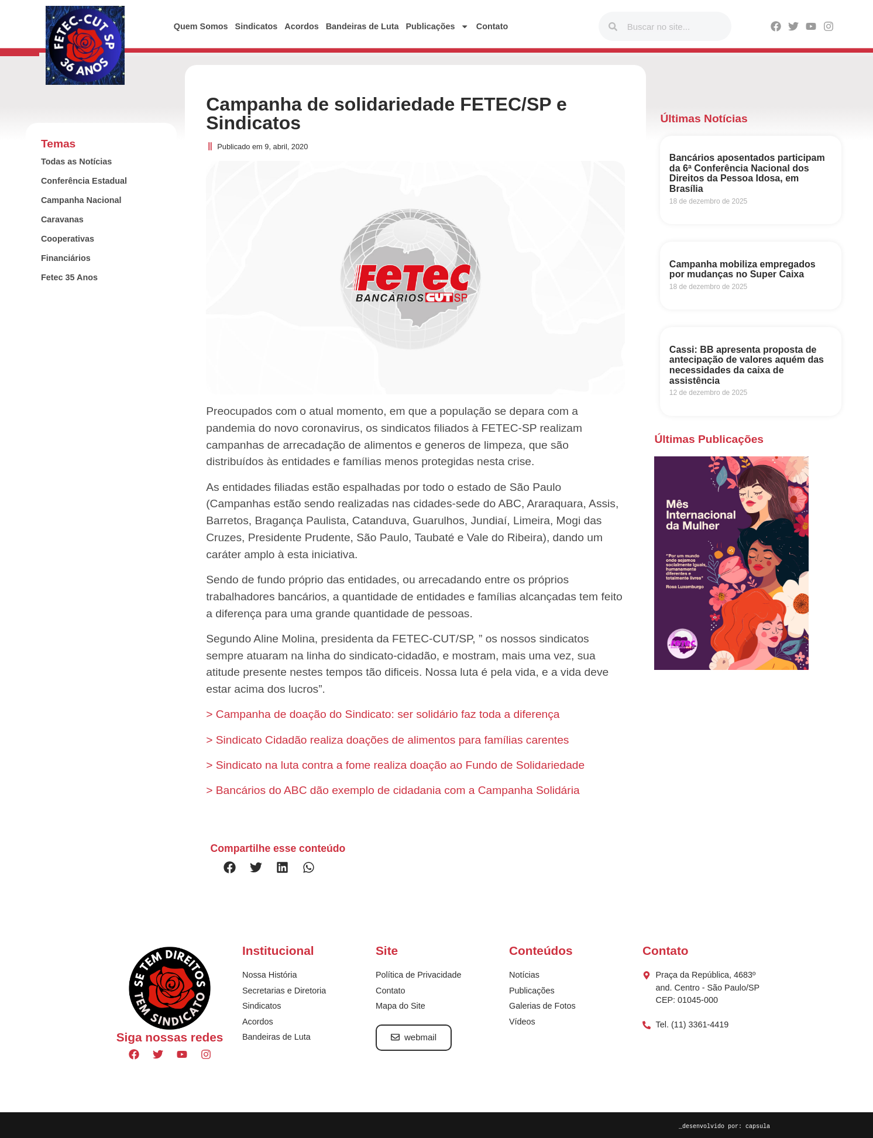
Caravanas (62, 219)
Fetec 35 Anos (69, 277)
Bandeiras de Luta (362, 26)
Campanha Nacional (81, 200)
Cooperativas (67, 238)
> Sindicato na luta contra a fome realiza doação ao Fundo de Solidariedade (395, 765)
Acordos (301, 26)
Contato (492, 26)
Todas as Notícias (76, 161)
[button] (229, 867)
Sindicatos (256, 26)
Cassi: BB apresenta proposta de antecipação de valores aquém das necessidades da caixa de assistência (746, 365)
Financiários (66, 258)
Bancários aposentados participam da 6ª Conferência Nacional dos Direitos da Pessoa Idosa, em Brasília (747, 173)
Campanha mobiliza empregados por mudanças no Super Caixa (742, 269)
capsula (757, 1126)
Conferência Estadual (84, 180)
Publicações (437, 26)
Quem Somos (201, 26)
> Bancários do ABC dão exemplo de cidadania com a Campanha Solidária (392, 790)
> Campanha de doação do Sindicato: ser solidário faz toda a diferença (382, 714)
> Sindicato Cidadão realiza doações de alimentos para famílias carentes (387, 740)
